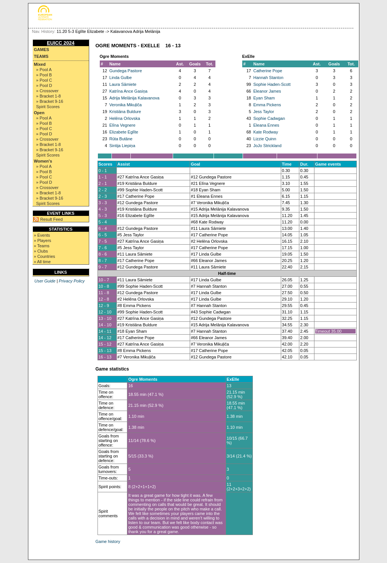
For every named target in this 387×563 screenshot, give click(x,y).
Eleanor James (267, 91)
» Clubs (41, 251)
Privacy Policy (72, 281)
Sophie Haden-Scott (271, 84)
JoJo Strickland (267, 145)
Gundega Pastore (125, 70)
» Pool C (44, 80)
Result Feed (51, 219)
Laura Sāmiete (122, 84)
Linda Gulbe (120, 77)
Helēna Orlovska (124, 118)
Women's (43, 161)
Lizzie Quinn (264, 138)
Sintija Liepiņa (122, 145)
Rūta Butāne (120, 138)
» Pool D (44, 85)
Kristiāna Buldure (125, 111)
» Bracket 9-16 (49, 101)
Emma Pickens (267, 104)
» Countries (44, 256)
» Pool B (44, 75)
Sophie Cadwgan (269, 118)
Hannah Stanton (268, 77)
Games (41, 49)
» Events (42, 235)
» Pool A (44, 69)
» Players (42, 240)
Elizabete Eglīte (123, 132)
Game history (108, 541)
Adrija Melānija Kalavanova (134, 98)
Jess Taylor (263, 111)
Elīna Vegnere (122, 125)
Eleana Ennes (266, 125)
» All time (42, 261)
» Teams (42, 246)
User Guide (45, 281)
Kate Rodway (265, 132)
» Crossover (47, 90)
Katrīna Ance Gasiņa (128, 91)
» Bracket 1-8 (48, 96)
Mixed (40, 64)
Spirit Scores (48, 106)
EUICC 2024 (60, 43)
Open (39, 112)
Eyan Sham (264, 98)
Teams (41, 56)
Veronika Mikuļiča (125, 104)
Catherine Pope (267, 70)
